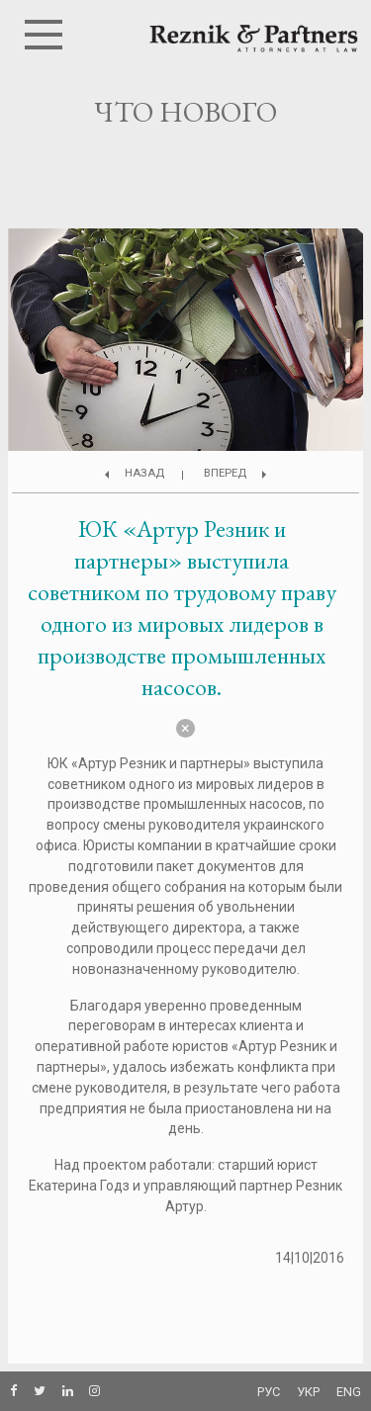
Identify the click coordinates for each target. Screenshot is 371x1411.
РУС (268, 1391)
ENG (348, 1391)
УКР (308, 1391)
